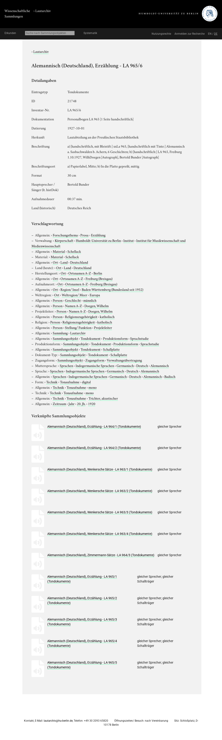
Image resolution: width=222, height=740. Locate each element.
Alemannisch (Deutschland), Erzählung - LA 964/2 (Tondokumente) (94, 448)
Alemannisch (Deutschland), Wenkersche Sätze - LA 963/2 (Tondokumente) (99, 491)
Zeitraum (59, 403)
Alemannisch (159, 365)
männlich (89, 300)
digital (86, 381)
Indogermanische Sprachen (95, 365)
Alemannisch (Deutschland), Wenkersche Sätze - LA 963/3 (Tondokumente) (99, 512)
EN (210, 33)
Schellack (74, 251)
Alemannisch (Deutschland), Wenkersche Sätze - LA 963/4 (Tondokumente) (99, 534)
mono (92, 387)
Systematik (90, 33)
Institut (128, 240)
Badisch (169, 376)
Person (57, 300)
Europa (95, 294)
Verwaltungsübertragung (124, 359)
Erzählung (98, 234)
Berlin (97, 272)
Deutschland (79, 262)
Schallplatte (111, 349)
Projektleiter (103, 327)
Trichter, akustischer (103, 397)
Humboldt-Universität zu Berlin (98, 240)
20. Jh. (81, 403)
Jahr (71, 403)
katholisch (107, 316)
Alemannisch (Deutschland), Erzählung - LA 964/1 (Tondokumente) (94, 426)
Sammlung (60, 332)
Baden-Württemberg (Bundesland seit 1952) (112, 289)
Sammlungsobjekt (65, 338)
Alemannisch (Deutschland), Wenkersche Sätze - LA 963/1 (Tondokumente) (99, 469)
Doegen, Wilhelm (96, 305)
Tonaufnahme (69, 381)
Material (59, 251)
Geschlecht (73, 300)
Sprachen (66, 365)
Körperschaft (64, 240)
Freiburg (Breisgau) (99, 278)
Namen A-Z (73, 305)
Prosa (84, 234)
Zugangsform (94, 359)
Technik (51, 381)
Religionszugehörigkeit (81, 316)
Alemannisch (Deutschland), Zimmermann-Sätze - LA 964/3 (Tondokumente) (100, 555)
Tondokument (90, 338)
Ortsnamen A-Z (79, 272)
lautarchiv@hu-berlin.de (58, 720)
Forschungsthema (65, 234)
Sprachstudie (139, 338)
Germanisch (125, 365)
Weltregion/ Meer (74, 294)
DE (215, 33)
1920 (91, 403)
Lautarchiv (43, 10)
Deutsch (142, 365)
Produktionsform (115, 338)
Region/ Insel (69, 289)
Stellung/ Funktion (78, 327)
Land (64, 262)
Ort (55, 262)
